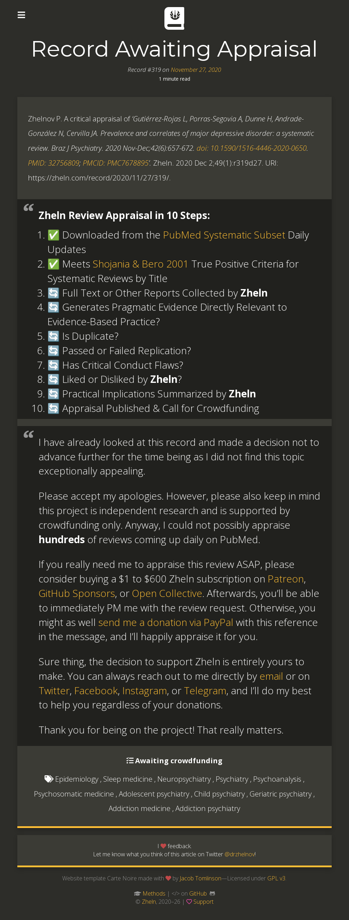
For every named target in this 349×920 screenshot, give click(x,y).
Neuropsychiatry (184, 779)
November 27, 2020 (196, 69)
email (271, 676)
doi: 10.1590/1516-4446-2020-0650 (252, 148)
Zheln (149, 901)
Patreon (286, 578)
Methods (153, 893)
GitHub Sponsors (77, 593)
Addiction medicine (139, 808)
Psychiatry (232, 779)
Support (203, 901)
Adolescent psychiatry (154, 794)
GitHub (198, 893)
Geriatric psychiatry (281, 794)
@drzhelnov (240, 854)
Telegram (205, 690)
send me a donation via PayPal (165, 622)
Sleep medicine (127, 779)
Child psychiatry (219, 794)
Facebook (96, 690)
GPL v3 (276, 878)
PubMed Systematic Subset (224, 234)
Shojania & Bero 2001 (141, 263)
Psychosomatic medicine (74, 794)
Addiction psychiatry (207, 808)
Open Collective (167, 593)
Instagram (144, 690)
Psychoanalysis (277, 779)
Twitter (54, 690)
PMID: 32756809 (53, 163)
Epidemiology (76, 779)
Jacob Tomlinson (200, 878)
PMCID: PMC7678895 (116, 163)
